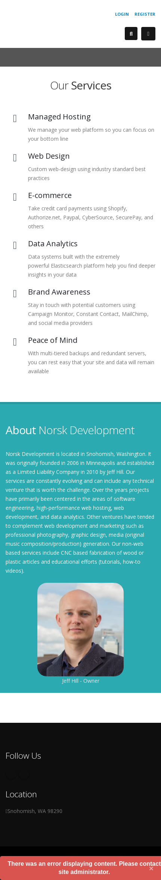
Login (122, 14)
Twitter (24, 773)
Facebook (11, 773)
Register (144, 14)
